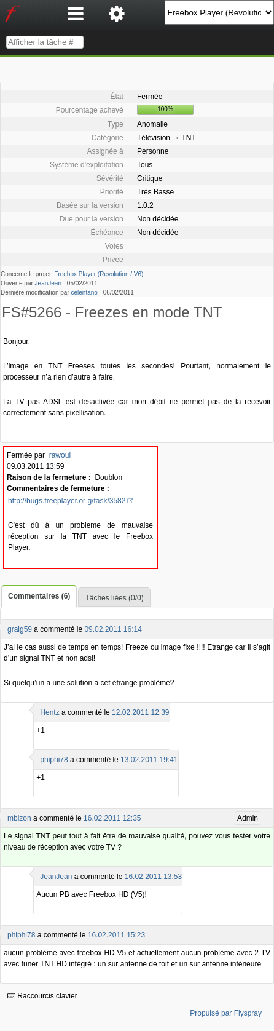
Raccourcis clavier (42, 996)
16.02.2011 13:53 (153, 876)
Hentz (49, 712)
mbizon (19, 818)
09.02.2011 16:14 (112, 629)
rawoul (60, 455)
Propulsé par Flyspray (226, 1013)
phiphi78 (54, 759)
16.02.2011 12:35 (112, 818)
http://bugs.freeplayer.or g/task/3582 (66, 500)
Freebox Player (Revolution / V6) (98, 274)
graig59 (19, 629)
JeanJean (48, 283)
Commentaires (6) (39, 596)
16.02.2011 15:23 (116, 935)
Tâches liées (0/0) (114, 598)
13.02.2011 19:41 (149, 759)
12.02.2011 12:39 (140, 712)
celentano (84, 292)
